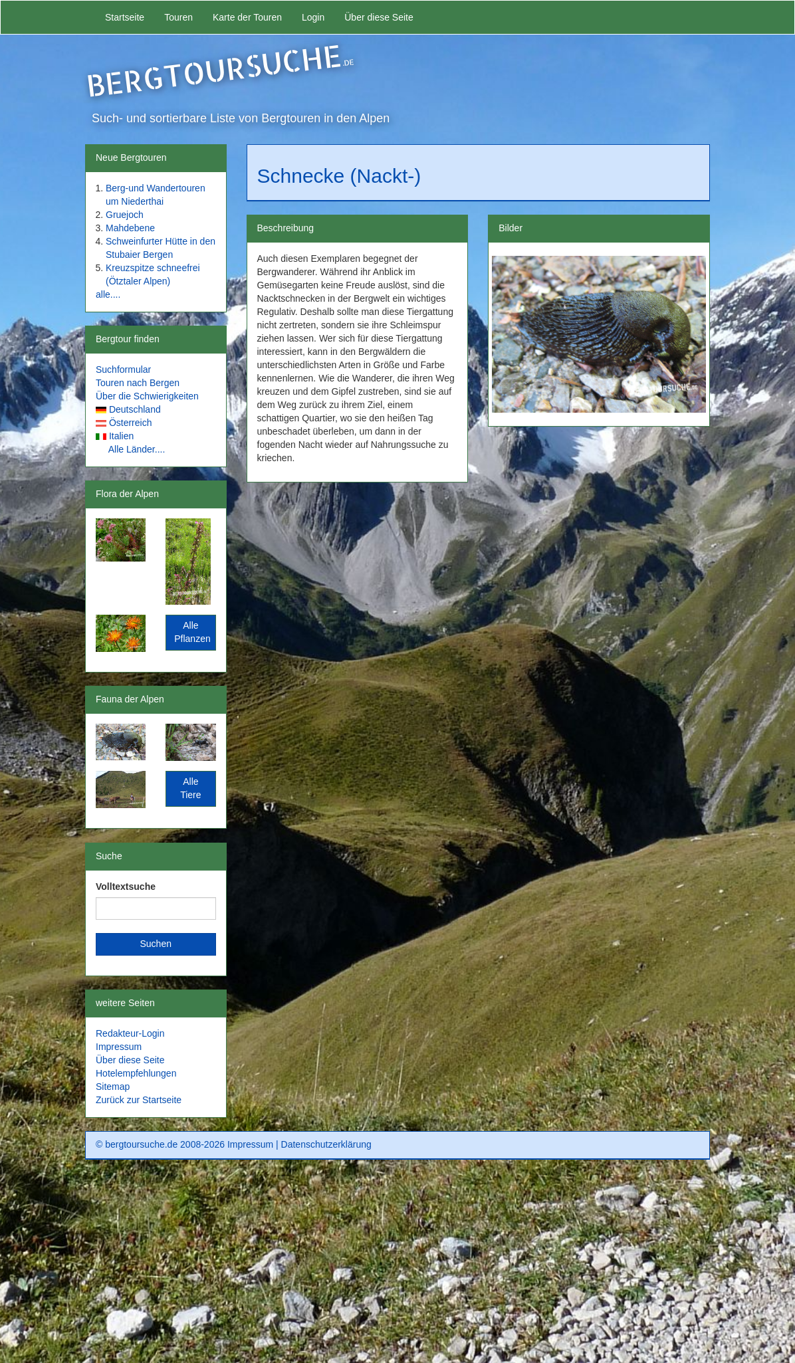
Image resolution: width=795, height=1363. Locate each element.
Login (313, 17)
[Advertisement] (397, 1266)
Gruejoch (125, 214)
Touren (178, 17)
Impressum (119, 1046)
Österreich (130, 422)
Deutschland (135, 409)
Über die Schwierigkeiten (147, 396)
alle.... (108, 294)
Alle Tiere (190, 788)
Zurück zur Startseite (138, 1100)
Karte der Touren (247, 17)
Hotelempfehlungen (136, 1073)
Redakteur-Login (130, 1033)
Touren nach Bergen (137, 382)
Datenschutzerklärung (326, 1144)
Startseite (124, 17)
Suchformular (123, 369)
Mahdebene (130, 228)
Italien (121, 436)
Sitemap (113, 1086)
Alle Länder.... (137, 449)
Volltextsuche (126, 886)
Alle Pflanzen (192, 632)
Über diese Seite (378, 17)
